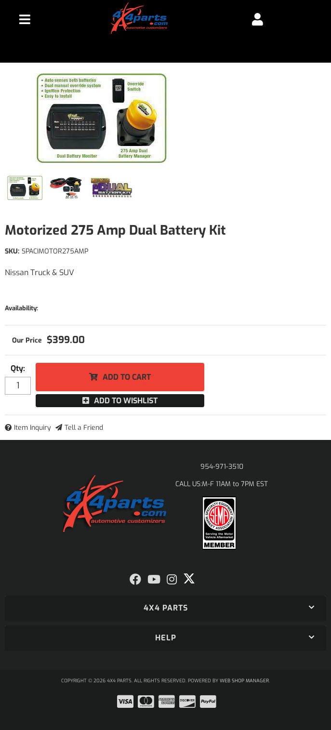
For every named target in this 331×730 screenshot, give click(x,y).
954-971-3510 (221, 466)
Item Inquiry (32, 427)
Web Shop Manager (244, 680)
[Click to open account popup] (257, 19)
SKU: (12, 251)
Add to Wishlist (126, 401)
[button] (165, 608)
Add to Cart (127, 377)
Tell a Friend (84, 427)
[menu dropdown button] (25, 19)
